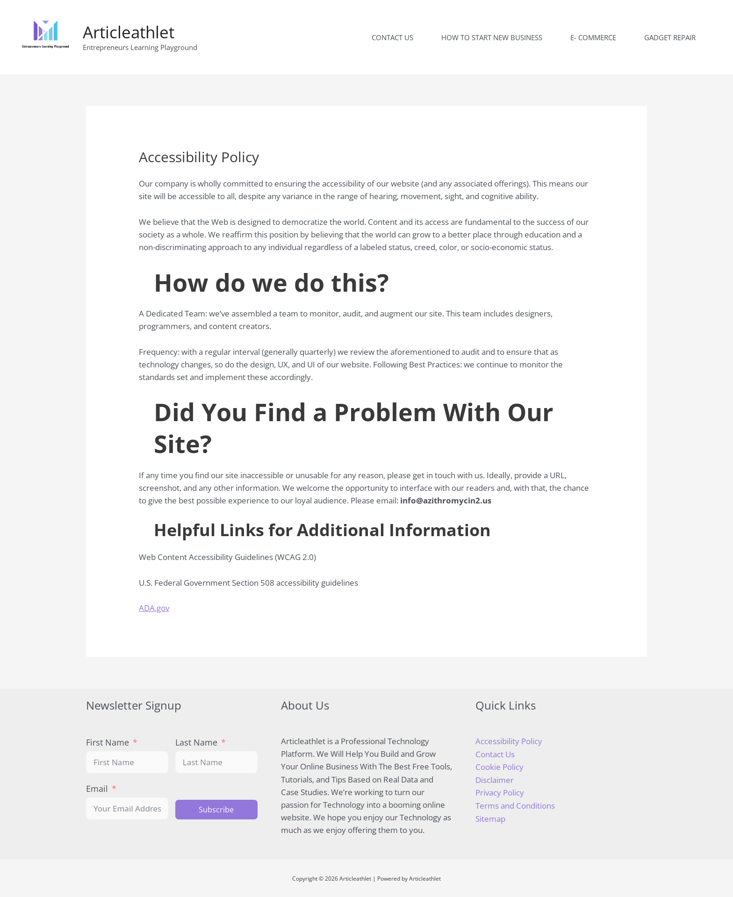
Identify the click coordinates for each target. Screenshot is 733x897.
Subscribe (216, 809)
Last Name (196, 742)
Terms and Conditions (515, 804)
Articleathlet (128, 32)
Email (97, 788)
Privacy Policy (499, 791)
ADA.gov (154, 608)
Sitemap (490, 817)
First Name (107, 742)
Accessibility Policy (508, 741)
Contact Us (495, 753)
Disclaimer (494, 779)
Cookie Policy (499, 766)
